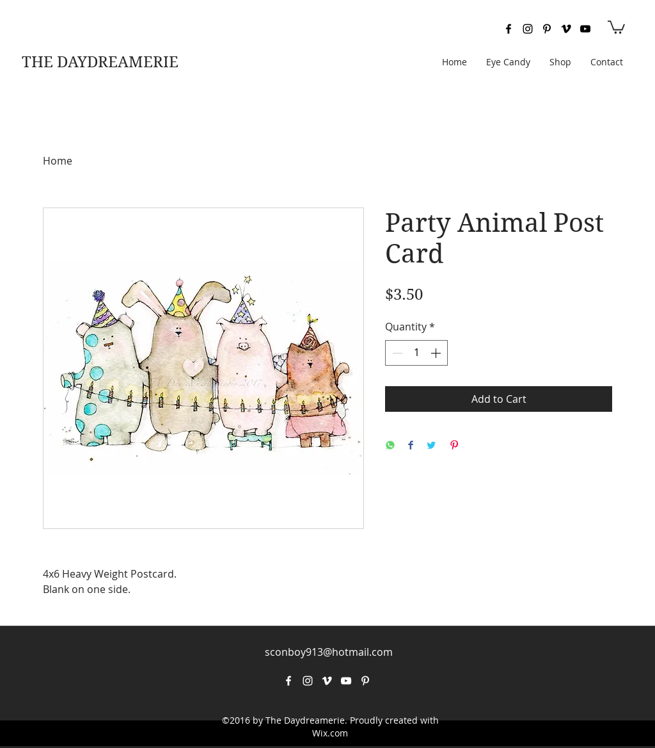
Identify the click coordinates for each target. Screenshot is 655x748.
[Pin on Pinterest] (454, 446)
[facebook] (508, 28)
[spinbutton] (416, 353)
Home (57, 161)
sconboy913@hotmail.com (329, 652)
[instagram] (527, 28)
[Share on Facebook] (410, 446)
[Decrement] (396, 353)
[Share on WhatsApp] (390, 446)
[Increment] (437, 353)
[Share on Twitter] (431, 446)
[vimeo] (566, 28)
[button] (616, 26)
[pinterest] (547, 28)
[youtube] (585, 28)
